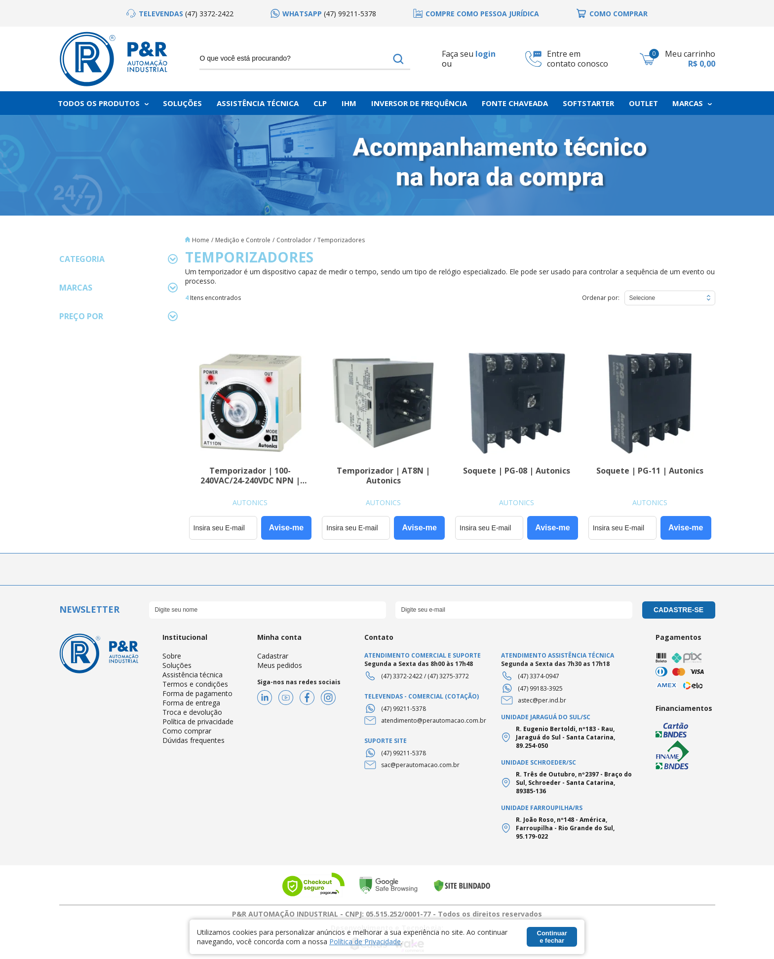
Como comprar (186, 731)
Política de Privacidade (365, 941)
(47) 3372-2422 (402, 676)
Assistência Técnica (258, 103)
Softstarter (588, 103)
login (485, 53)
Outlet (643, 103)
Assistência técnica (192, 674)
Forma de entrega (191, 702)
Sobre (171, 656)
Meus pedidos (279, 665)
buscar (398, 58)
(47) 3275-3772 (448, 676)
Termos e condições (195, 684)
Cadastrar (272, 656)
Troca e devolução (192, 712)
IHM (349, 103)
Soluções (182, 103)
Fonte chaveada (515, 103)
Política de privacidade (197, 721)
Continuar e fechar (552, 936)
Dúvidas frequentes (193, 740)
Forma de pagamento (197, 693)
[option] (179, 13)
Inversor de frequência (419, 103)
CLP (320, 103)
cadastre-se (678, 610)
